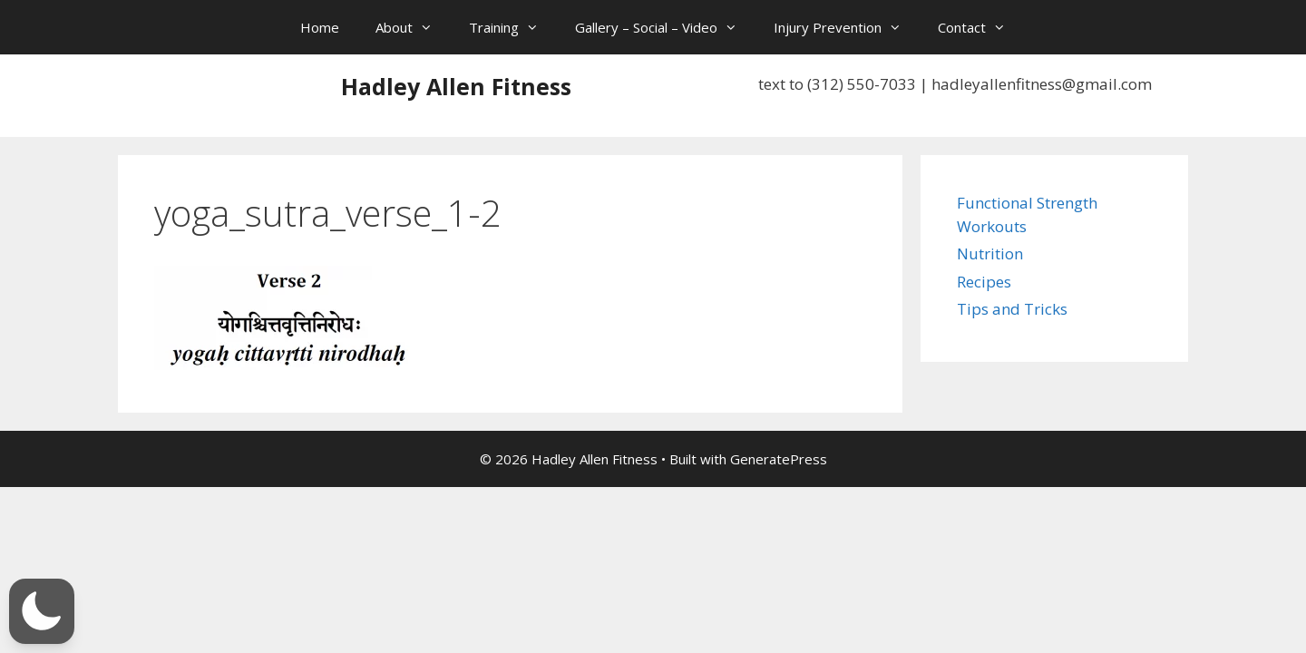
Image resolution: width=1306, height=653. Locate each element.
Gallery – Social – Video (665, 27)
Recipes (984, 281)
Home (319, 27)
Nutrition (990, 253)
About (413, 27)
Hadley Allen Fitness (456, 86)
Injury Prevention (847, 27)
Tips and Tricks (1012, 308)
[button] (41, 611)
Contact (981, 27)
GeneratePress (778, 459)
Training (513, 27)
